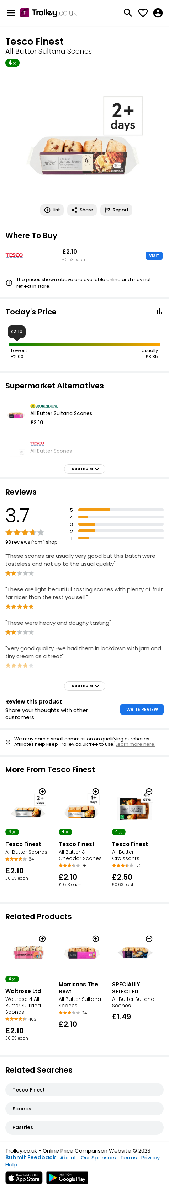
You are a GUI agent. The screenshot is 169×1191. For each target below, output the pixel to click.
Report (116, 210)
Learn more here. (135, 744)
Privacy (150, 1157)
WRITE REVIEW (142, 709)
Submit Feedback (30, 1157)
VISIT (154, 255)
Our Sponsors (98, 1157)
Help (11, 1164)
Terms (128, 1157)
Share (82, 210)
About (68, 1157)
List (52, 210)
